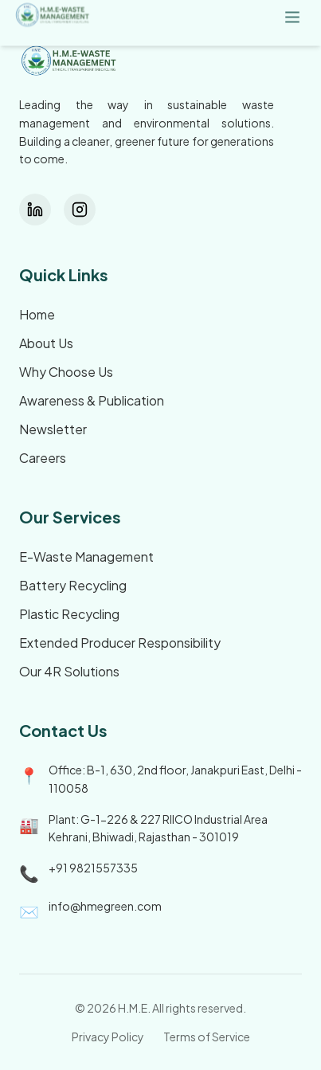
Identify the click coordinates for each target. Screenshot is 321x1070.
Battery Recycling (73, 585)
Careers (42, 457)
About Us (46, 343)
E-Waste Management (86, 556)
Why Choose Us (66, 371)
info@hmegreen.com (105, 906)
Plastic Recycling (69, 614)
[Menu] (292, 17)
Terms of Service (206, 1036)
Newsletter (53, 429)
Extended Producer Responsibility (120, 642)
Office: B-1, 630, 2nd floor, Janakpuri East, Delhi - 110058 (175, 778)
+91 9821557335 (93, 867)
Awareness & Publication (91, 400)
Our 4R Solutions (69, 671)
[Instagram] (80, 209)
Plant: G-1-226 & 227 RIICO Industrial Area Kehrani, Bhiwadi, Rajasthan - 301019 (158, 828)
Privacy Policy (108, 1036)
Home (37, 314)
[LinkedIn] (35, 209)
